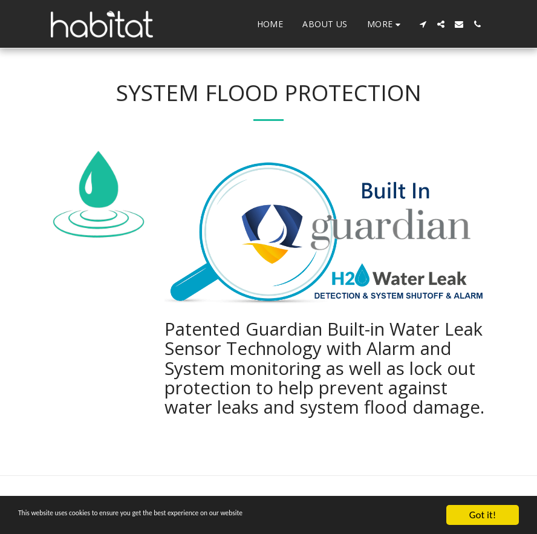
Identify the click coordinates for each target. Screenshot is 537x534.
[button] (422, 24)
